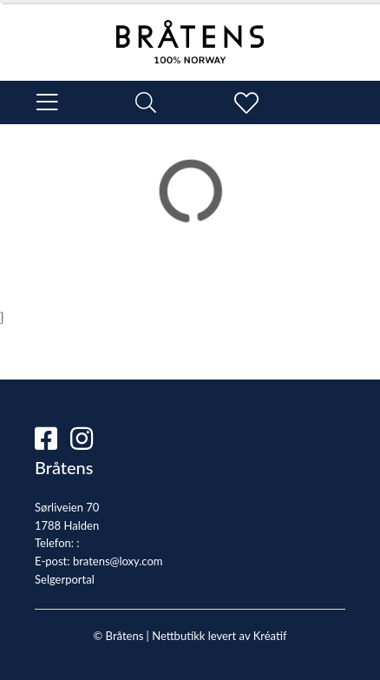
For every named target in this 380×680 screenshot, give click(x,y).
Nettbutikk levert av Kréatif (219, 636)
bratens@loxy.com (118, 561)
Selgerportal (65, 579)
